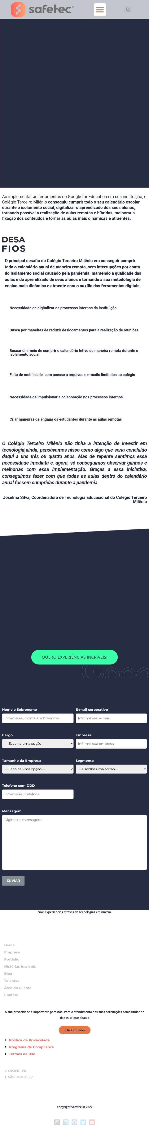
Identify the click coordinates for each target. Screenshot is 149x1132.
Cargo (7, 735)
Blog (8, 974)
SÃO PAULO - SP (20, 1077)
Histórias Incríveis (20, 966)
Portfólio (11, 959)
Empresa (83, 735)
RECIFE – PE (17, 1071)
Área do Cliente (17, 988)
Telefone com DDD (18, 785)
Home (9, 945)
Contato (11, 995)
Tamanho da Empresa (21, 760)
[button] (100, 9)
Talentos (11, 981)
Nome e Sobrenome (19, 709)
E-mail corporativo (92, 709)
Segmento (85, 760)
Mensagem (12, 811)
